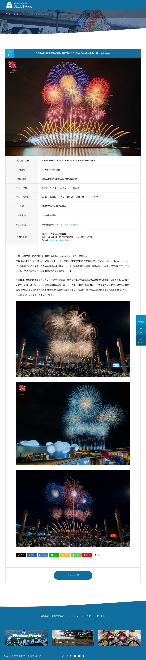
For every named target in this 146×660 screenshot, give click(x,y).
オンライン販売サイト (70, 224)
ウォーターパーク (75, 616)
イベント (90, 616)
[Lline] (54, 555)
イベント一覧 (73, 575)
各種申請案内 (58, 616)
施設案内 (45, 616)
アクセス (101, 616)
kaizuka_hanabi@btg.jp (60, 240)
